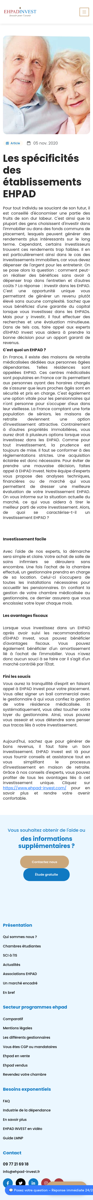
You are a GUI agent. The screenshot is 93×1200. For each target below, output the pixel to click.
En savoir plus (15, 1119)
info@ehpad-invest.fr (21, 1171)
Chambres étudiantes (22, 946)
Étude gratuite (46, 874)
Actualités (11, 964)
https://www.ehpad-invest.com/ (34, 788)
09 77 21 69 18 (15, 1164)
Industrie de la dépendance (27, 1110)
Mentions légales (17, 1028)
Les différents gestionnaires (26, 1037)
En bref (9, 992)
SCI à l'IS (10, 955)
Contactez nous (44, 862)
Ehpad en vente (16, 1055)
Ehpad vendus (15, 1065)
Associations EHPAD (20, 973)
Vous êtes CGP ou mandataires (30, 1046)
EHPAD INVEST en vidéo (22, 1128)
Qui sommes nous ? (20, 936)
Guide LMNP (13, 1138)
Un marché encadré (20, 983)
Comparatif (13, 1018)
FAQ (6, 1101)
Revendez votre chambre (24, 1074)
